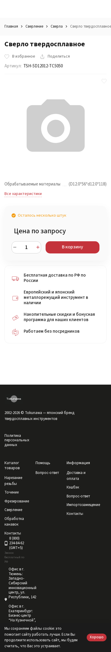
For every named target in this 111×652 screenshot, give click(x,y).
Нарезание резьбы (13, 480)
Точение (11, 492)
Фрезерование (16, 501)
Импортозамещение (83, 504)
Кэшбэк (73, 487)
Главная (11, 26)
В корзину (72, 247)
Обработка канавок (14, 521)
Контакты (75, 513)
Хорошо (97, 637)
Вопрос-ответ (47, 472)
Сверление (34, 26)
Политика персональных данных (16, 440)
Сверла (57, 26)
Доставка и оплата (76, 475)
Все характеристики (23, 194)
